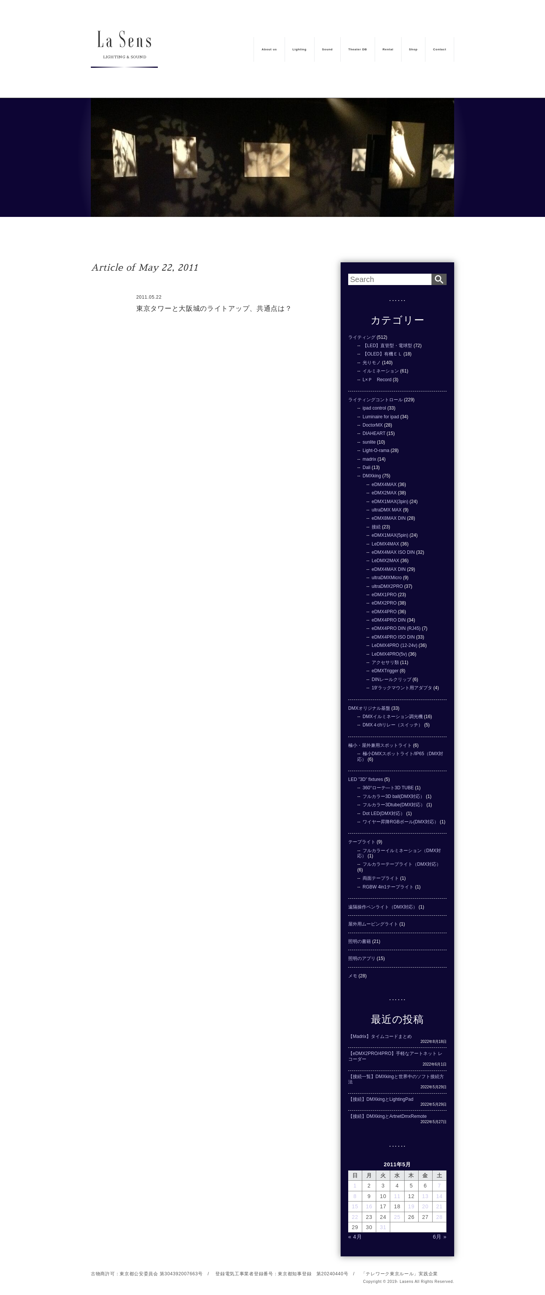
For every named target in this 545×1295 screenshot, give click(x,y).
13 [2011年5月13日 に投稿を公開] (425, 1196)
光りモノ (372, 362)
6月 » (440, 1237)
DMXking (372, 475)
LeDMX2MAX (385, 560)
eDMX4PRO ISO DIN (393, 637)
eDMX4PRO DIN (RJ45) (396, 628)
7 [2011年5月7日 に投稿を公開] (439, 1186)
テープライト (361, 842)
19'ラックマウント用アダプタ (402, 687)
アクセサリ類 (385, 662)
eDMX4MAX (384, 484)
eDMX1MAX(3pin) (390, 501)
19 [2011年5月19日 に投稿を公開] (411, 1206)
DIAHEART (374, 433)
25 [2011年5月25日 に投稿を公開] (397, 1217)
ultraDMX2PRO (387, 586)
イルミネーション (381, 371)
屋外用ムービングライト (373, 924)
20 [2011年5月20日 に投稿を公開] (425, 1206)
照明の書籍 (359, 941)
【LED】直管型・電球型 (387, 345)
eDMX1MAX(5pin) (390, 535)
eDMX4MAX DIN (389, 569)
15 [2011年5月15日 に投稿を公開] (355, 1206)
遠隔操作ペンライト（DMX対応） (382, 907)
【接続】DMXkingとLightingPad (380, 1099)
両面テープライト (381, 878)
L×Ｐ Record (377, 379)
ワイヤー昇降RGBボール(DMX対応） (401, 821)
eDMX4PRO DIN (389, 620)
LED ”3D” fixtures (365, 779)
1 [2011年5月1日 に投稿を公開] (355, 1186)
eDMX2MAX (384, 493)
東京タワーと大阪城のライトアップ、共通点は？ (214, 308)
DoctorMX (373, 425)
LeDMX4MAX (385, 544)
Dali (367, 467)
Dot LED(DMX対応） (384, 813)
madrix (369, 459)
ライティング (361, 337)
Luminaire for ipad (381, 416)
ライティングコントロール (375, 399)
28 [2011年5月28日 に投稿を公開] (439, 1217)
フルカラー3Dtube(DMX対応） (394, 804)
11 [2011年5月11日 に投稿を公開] (397, 1196)
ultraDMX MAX (387, 510)
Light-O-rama (376, 450)
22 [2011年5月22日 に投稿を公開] (355, 1217)
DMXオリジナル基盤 (369, 708)
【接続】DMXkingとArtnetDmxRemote (387, 1116)
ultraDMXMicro (387, 577)
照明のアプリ (361, 958)
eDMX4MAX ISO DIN (393, 552)
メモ (352, 976)
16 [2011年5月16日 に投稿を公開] (369, 1206)
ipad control (374, 408)
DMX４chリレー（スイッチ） (393, 725)
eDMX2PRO (384, 603)
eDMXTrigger (385, 670)
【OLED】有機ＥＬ (382, 354)
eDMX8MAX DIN (389, 518)
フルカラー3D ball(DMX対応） (394, 796)
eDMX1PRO (384, 594)
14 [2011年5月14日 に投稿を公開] (439, 1196)
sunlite (369, 442)
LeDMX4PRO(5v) (389, 654)
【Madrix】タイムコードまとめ (380, 1036)
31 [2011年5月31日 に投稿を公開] (383, 1227)
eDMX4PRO (384, 611)
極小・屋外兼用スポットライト (380, 745)
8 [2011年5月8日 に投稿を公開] (355, 1196)
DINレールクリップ (391, 679)
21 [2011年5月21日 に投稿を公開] (439, 1206)
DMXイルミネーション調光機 (393, 716)
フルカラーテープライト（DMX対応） (402, 864)
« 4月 (355, 1237)
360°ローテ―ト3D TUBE (388, 787)
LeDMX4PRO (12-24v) (394, 645)
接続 (376, 527)
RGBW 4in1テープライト (388, 887)
